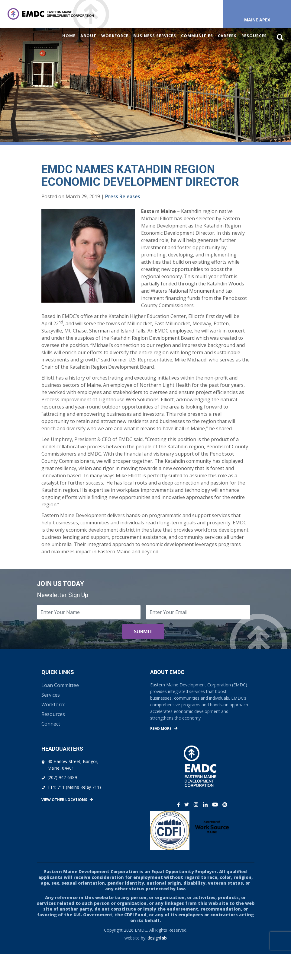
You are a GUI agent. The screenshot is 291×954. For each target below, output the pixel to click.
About (88, 35)
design (157, 938)
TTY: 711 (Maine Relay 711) (74, 787)
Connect (50, 723)
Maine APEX (257, 20)
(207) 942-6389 (62, 777)
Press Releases (122, 196)
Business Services (154, 35)
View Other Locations (64, 799)
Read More (161, 728)
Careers (227, 35)
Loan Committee (60, 685)
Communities (197, 35)
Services (50, 695)
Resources (254, 35)
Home (69, 35)
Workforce (114, 35)
